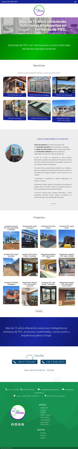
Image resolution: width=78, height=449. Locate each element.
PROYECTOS (43, 435)
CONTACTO (43, 438)
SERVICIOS (42, 405)
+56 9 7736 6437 (27, 359)
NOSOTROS (43, 433)
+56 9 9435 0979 (55, 359)
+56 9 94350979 (28, 390)
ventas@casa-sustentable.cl (50, 390)
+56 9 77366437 (13, 390)
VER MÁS (39, 311)
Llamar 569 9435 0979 (9, 2)
